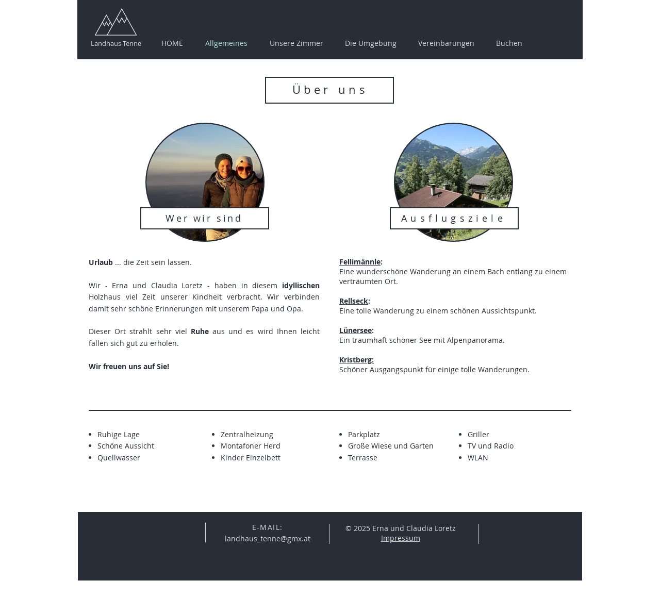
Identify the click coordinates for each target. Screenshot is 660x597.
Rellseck (353, 301)
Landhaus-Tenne (116, 43)
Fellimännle (360, 262)
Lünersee (355, 330)
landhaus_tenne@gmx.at (267, 538)
